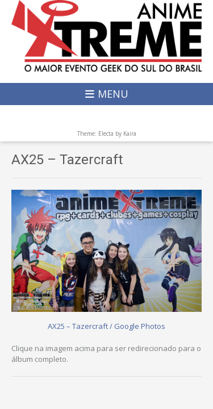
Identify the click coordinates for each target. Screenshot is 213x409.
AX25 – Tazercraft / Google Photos (106, 326)
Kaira (129, 133)
